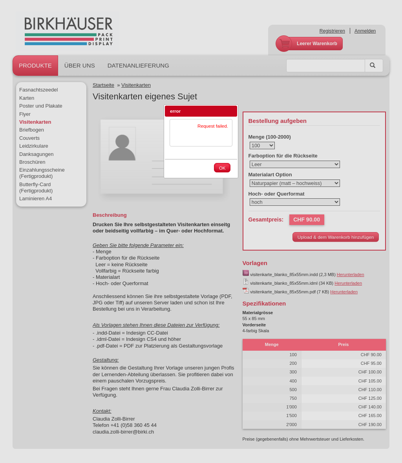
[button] (231, 111)
